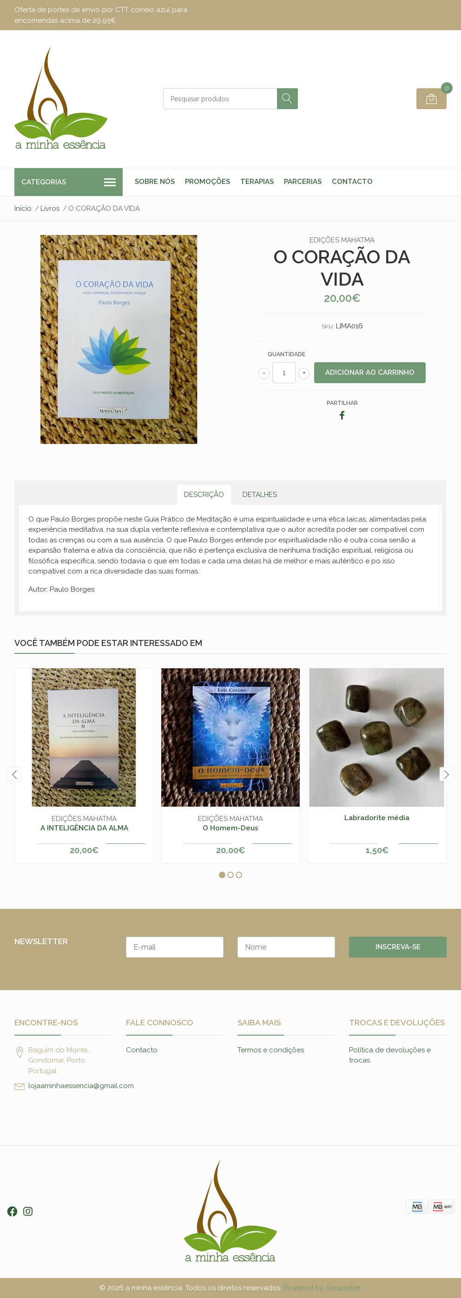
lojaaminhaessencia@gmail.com (81, 1086)
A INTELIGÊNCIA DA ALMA (84, 828)
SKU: (328, 326)
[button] (222, 875)
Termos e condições (270, 1050)
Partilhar (342, 403)
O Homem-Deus (230, 828)
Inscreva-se (398, 947)
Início (23, 208)
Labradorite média (376, 818)
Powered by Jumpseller (322, 1288)
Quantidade (286, 354)
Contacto (352, 181)
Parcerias (303, 181)
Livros (49, 208)
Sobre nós (155, 181)
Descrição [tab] (204, 494)
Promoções (207, 181)
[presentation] (14, 774)
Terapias (257, 181)
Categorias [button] (68, 183)
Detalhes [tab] (260, 494)
